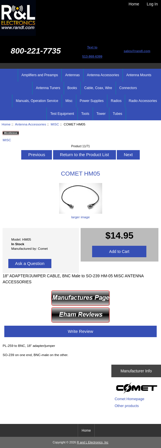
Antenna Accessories (30, 124)
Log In (152, 4)
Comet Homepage (129, 399)
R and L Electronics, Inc (92, 442)
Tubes (117, 114)
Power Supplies (92, 101)
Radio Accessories (143, 101)
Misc (69, 101)
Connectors (128, 88)
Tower (101, 114)
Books (72, 88)
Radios (116, 101)
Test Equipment (62, 114)
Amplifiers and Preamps (40, 75)
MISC (55, 124)
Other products (127, 406)
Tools (85, 114)
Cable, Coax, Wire (98, 88)
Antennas (72, 75)
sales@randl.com (137, 51)
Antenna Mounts (138, 75)
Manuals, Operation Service (37, 101)
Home (134, 4)
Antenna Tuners (48, 88)
